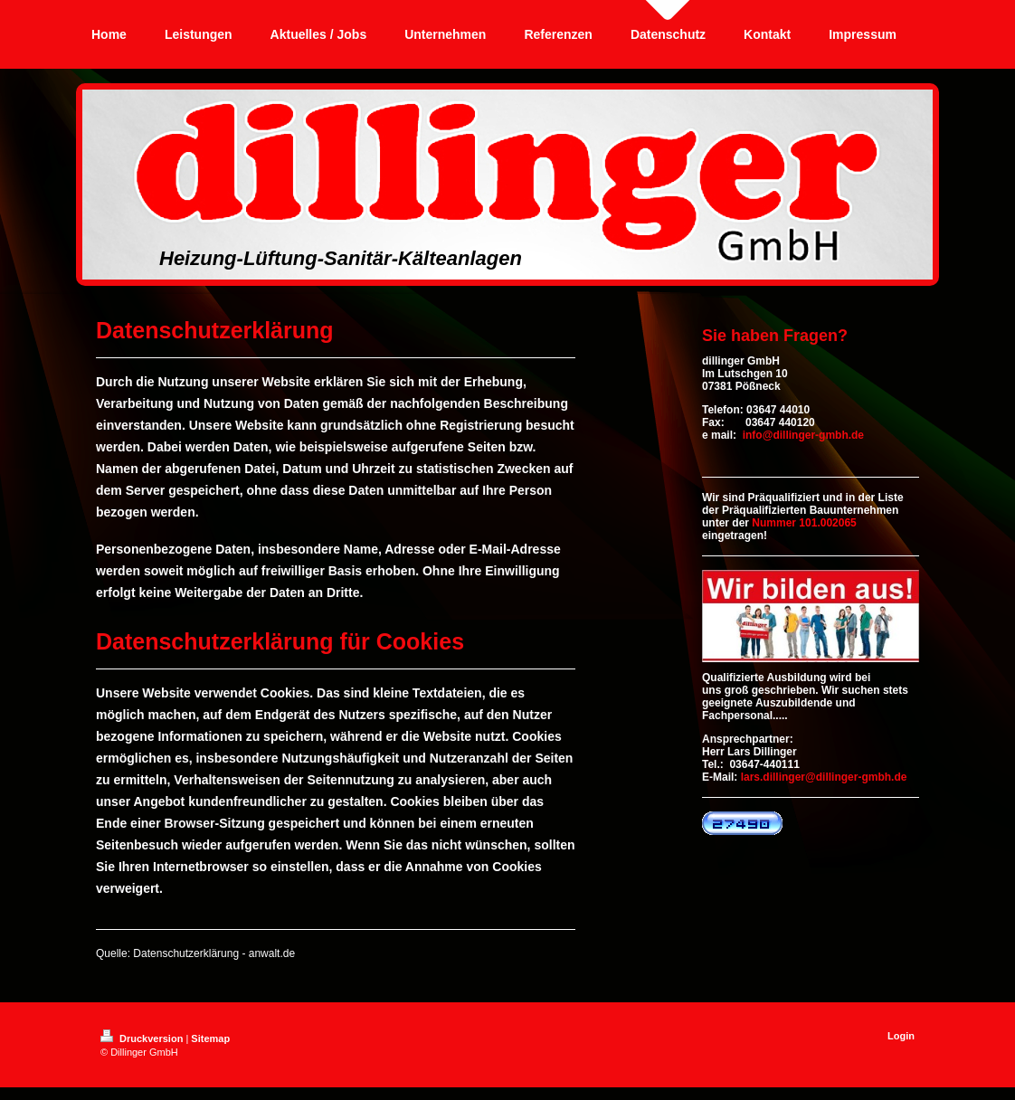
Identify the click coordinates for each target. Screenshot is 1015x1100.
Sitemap (210, 1038)
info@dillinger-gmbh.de (803, 435)
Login (901, 1035)
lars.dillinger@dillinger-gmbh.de (824, 777)
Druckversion (142, 1038)
